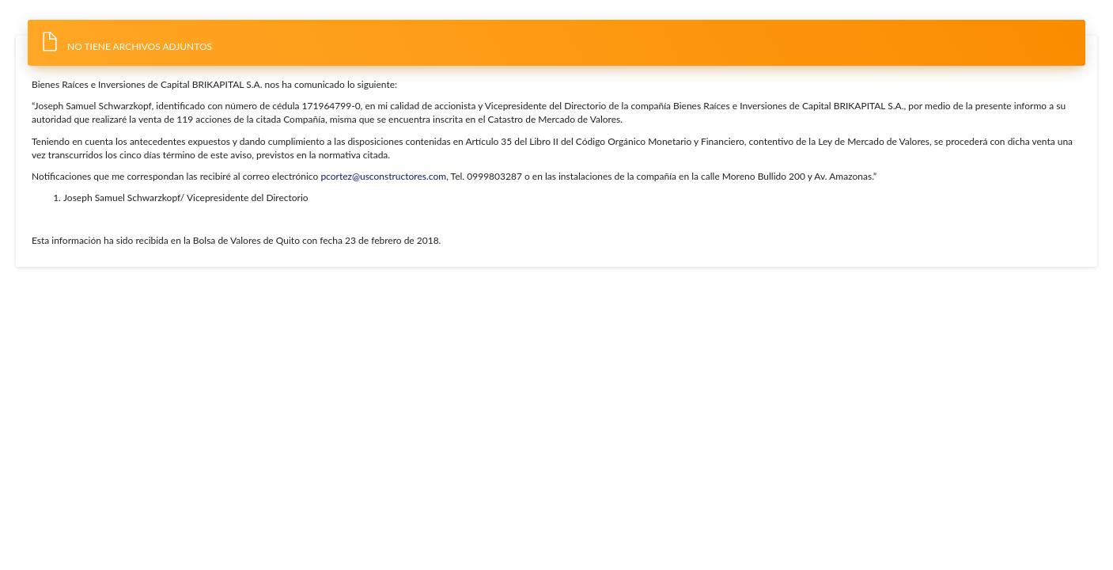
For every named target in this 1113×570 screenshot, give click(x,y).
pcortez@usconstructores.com (383, 176)
